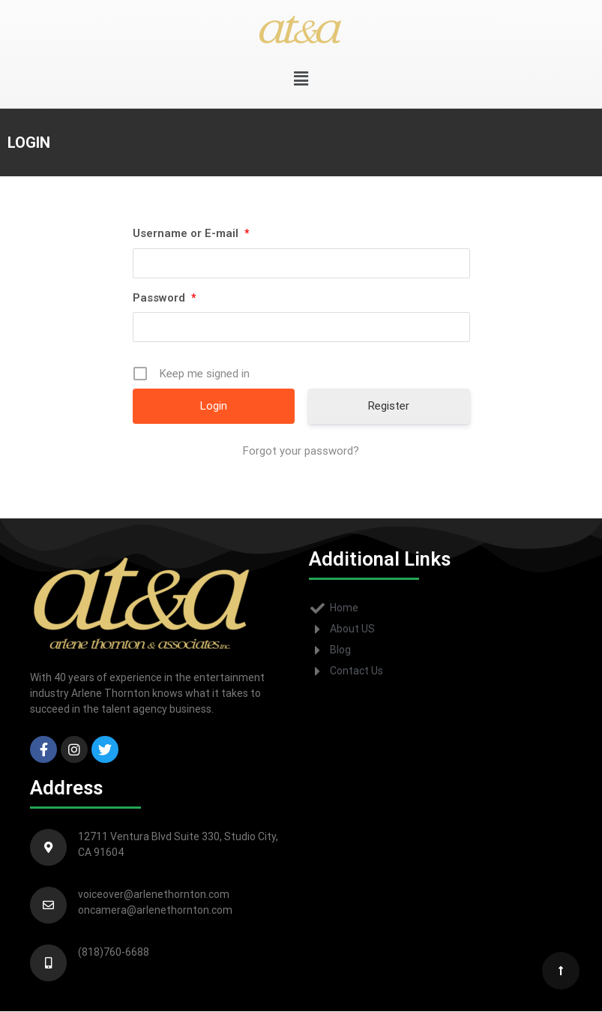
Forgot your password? (301, 451)
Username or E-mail (191, 233)
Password (164, 298)
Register (388, 406)
